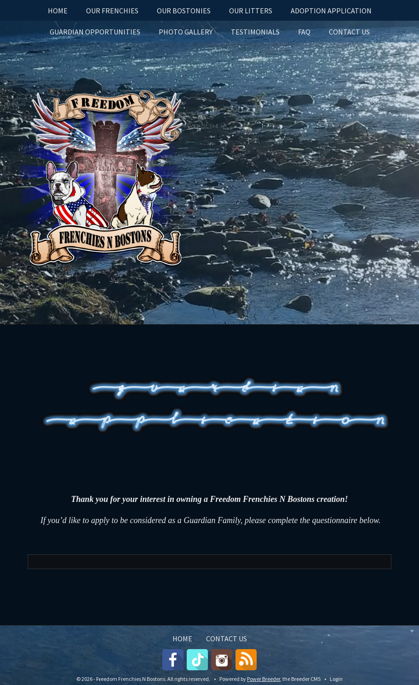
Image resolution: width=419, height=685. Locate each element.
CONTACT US (349, 31)
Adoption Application (331, 10)
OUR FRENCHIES (112, 10)
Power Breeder (263, 678)
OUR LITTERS (250, 10)
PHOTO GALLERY (185, 31)
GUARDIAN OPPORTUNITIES (95, 31)
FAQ (304, 31)
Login (336, 678)
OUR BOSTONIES (184, 10)
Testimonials (255, 31)
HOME (58, 10)
